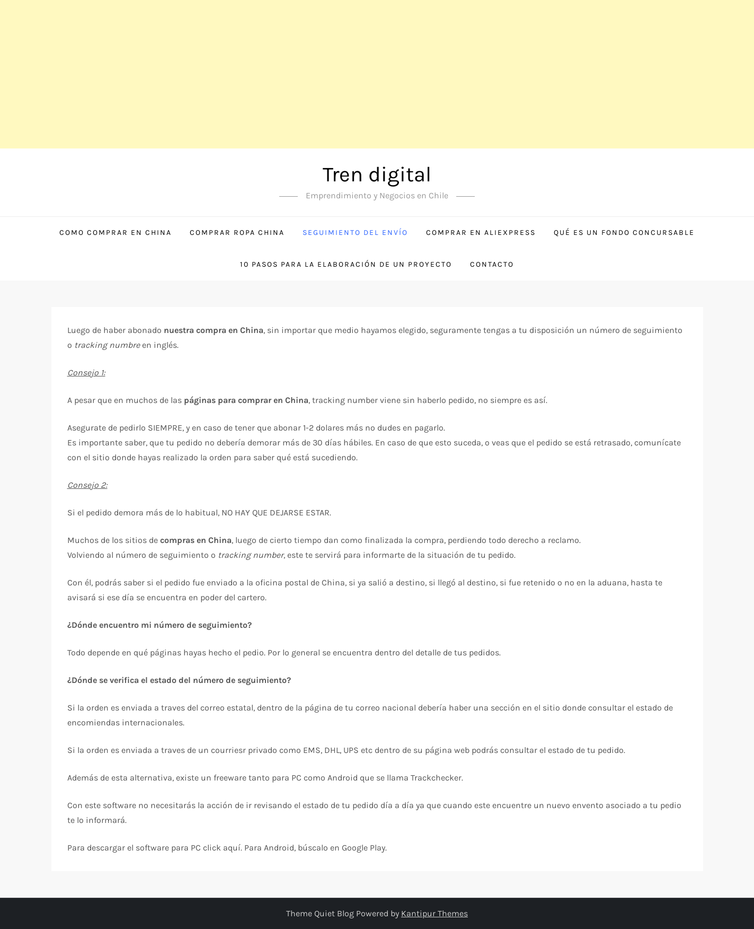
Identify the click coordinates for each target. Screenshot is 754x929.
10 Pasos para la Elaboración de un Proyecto (346, 264)
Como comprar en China (115, 232)
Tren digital (377, 174)
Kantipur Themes (434, 913)
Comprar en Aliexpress (481, 232)
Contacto (492, 264)
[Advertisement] (318, 74)
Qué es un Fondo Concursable (624, 232)
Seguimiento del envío (355, 232)
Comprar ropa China (237, 232)
